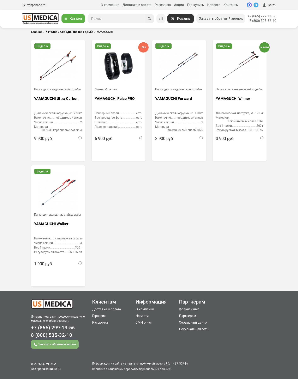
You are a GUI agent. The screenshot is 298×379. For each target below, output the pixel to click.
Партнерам (187, 316)
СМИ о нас (144, 322)
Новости (213, 5)
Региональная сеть (193, 329)
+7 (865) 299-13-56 (262, 16)
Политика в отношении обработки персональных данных (131, 369)
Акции (179, 5)
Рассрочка (163, 5)
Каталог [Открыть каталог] (73, 18)
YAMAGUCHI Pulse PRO (115, 98)
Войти (269, 4)
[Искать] (149, 18)
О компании (110, 5)
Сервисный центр (193, 322)
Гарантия (99, 316)
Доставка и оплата (137, 5)
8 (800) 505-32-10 (263, 21)
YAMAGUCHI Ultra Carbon (56, 98)
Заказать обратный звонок (221, 18)
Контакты (231, 5)
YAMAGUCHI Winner (233, 98)
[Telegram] (256, 4)
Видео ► (43, 46)
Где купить (195, 5)
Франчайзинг (189, 309)
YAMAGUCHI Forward (173, 98)
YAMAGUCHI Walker (51, 224)
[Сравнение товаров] (161, 18)
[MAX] (249, 4)
